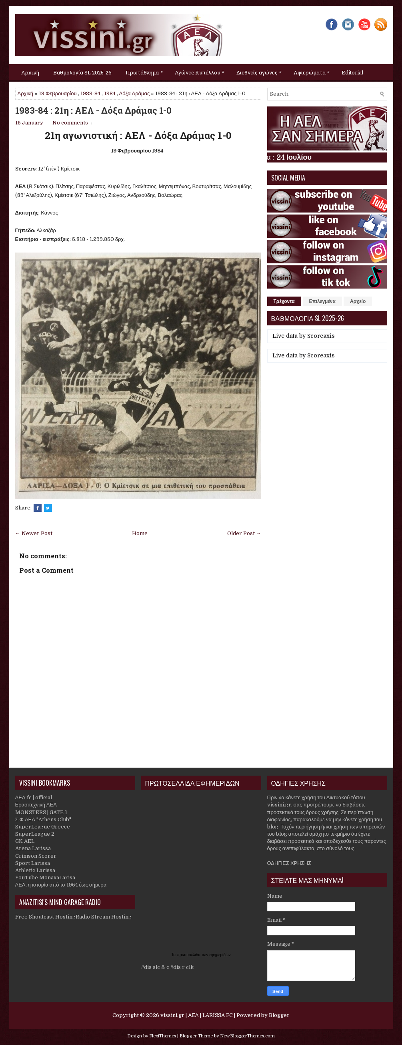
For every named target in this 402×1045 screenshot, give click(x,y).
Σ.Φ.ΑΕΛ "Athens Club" (43, 819)
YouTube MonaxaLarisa (45, 878)
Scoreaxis (321, 336)
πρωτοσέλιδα (189, 955)
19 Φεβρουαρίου (58, 93)
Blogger (279, 1015)
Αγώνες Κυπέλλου (201, 70)
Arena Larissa (33, 848)
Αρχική (30, 72)
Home (140, 533)
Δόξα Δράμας (134, 93)
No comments (70, 123)
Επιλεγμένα (322, 301)
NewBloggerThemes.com (247, 1036)
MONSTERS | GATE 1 (41, 812)
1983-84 (90, 93)
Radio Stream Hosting (104, 917)
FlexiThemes (162, 1036)
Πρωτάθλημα (146, 70)
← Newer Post (33, 533)
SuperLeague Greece (42, 827)
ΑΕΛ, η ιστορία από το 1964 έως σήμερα (61, 885)
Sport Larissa (32, 863)
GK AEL (24, 841)
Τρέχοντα (284, 301)
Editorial (352, 72)
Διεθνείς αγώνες (261, 70)
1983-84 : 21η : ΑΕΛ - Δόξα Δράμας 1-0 (93, 110)
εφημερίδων (220, 955)
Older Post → (244, 533)
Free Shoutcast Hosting (45, 917)
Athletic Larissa (35, 870)
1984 (110, 93)
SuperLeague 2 (34, 834)
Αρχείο (358, 301)
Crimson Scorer (35, 856)
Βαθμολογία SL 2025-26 (82, 72)
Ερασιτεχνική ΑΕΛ (36, 805)
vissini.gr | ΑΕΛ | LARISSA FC (196, 1015)
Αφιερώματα (314, 70)
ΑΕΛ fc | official (33, 797)
